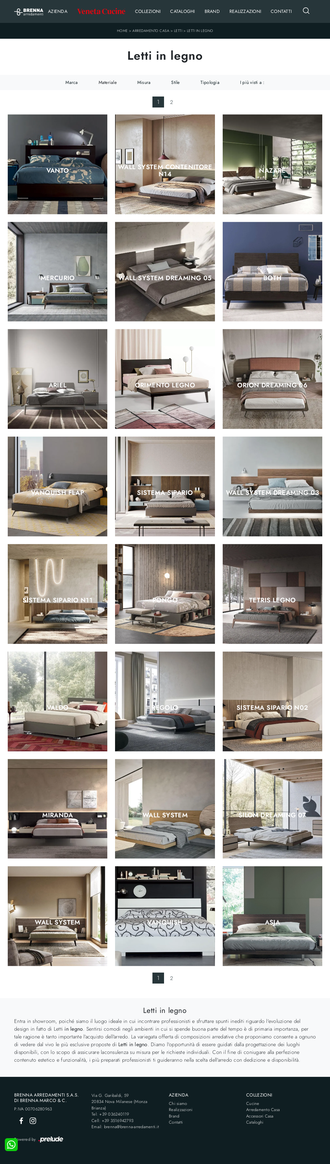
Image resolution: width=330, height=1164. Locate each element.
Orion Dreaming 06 (272, 385)
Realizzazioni (245, 11)
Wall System (165, 815)
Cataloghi (182, 11)
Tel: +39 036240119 (110, 1114)
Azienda (57, 11)
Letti (178, 30)
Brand (212, 11)
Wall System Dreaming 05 (164, 278)
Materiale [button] (108, 82)
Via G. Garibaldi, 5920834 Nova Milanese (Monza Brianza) (120, 1101)
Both (272, 278)
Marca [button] (71, 82)
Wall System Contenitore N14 (165, 171)
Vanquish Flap (57, 492)
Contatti (281, 11)
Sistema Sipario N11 (57, 600)
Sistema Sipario (165, 492)
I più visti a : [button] (252, 82)
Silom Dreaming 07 (272, 815)
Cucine (252, 1103)
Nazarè (272, 170)
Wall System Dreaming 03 (272, 492)
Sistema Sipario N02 (272, 707)
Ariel (58, 385)
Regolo (164, 707)
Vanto (57, 170)
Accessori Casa (260, 1116)
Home (122, 30)
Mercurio (58, 278)
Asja (272, 922)
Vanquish (164, 922)
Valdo (58, 707)
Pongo (165, 600)
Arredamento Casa (150, 30)
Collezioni (148, 11)
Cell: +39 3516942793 (112, 1121)
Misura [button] (144, 82)
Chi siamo (178, 1103)
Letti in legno (200, 30)
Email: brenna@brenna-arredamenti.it (125, 1127)
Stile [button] (175, 82)
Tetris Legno (272, 600)
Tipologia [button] (209, 82)
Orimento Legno (165, 385)
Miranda (57, 815)
